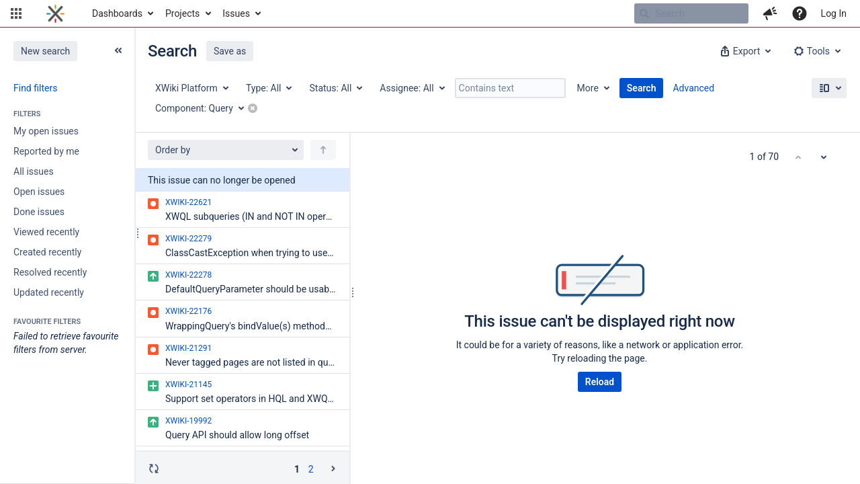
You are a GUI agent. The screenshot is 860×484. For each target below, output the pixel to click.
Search (641, 88)
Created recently (47, 252)
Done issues (38, 211)
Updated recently (48, 292)
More (588, 88)
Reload (599, 381)
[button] (16, 13)
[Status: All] (335, 88)
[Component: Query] (204, 108)
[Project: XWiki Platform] (191, 88)
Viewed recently (46, 232)
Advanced (693, 88)
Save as (230, 51)
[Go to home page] (55, 13)
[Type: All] (268, 88)
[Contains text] (510, 88)
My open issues (46, 131)
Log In (834, 13)
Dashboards (117, 13)
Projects (182, 13)
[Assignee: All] (411, 88)
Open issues (38, 191)
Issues (236, 13)
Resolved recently (50, 272)
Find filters (35, 88)
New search (45, 51)
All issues (33, 171)
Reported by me (46, 151)
